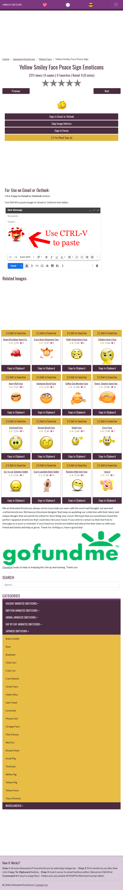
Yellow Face (45, 59)
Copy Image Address (62, 124)
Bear (8, 646)
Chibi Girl (11, 662)
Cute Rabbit (12, 678)
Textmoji (10, 766)
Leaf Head (11, 702)
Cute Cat (10, 670)
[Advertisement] (61, 33)
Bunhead (10, 654)
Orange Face (13, 726)
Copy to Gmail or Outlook (61, 116)
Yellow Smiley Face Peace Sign (71, 59)
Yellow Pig (11, 782)
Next (107, 91)
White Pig (11, 774)
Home (5, 59)
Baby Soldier (13, 638)
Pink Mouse (12, 734)
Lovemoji (11, 710)
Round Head (12, 750)
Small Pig (11, 758)
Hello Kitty (12, 694)
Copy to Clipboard (16, 368)
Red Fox (10, 742)
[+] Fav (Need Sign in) (61, 138)
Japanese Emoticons (24, 59)
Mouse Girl (12, 718)
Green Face (12, 686)
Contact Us (41, 884)
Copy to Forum (62, 131)
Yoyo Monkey (13, 798)
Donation (7, 567)
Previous (16, 91)
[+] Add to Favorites (16, 333)
